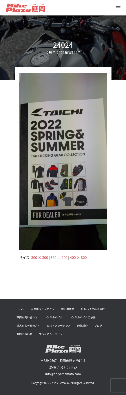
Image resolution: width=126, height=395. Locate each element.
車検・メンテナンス (59, 325)
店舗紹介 (82, 325)
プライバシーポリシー (52, 334)
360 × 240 (59, 257)
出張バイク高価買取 (93, 309)
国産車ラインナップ (43, 309)
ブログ (98, 325)
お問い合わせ (24, 334)
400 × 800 (78, 257)
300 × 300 (39, 257)
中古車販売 (67, 309)
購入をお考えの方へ (28, 325)
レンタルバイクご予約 (82, 317)
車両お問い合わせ (27, 317)
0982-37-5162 (63, 367)
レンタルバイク (53, 317)
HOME (20, 309)
